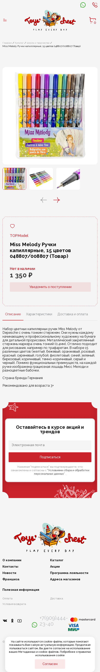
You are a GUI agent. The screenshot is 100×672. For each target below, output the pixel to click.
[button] (43, 200)
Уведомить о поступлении (50, 287)
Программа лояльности (69, 573)
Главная (7, 42)
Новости (9, 573)
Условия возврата (14, 604)
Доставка (56, 598)
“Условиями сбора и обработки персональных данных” (61, 472)
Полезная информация (20, 590)
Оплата (7, 598)
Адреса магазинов (65, 579)
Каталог (19, 42)
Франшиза (11, 579)
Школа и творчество (38, 42)
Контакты (10, 566)
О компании (11, 560)
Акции (55, 566)
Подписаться (50, 457)
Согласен (50, 664)
